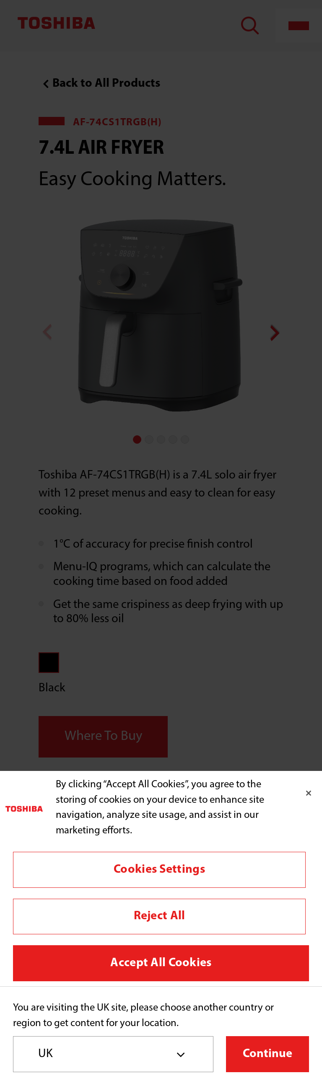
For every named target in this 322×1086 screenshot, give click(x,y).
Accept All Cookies (160, 963)
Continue (267, 1054)
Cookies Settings (159, 870)
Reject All (159, 916)
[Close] (308, 793)
